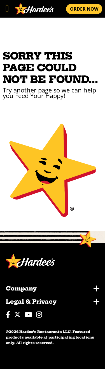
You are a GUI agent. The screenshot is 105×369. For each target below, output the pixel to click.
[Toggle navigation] (7, 7)
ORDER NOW (84, 9)
